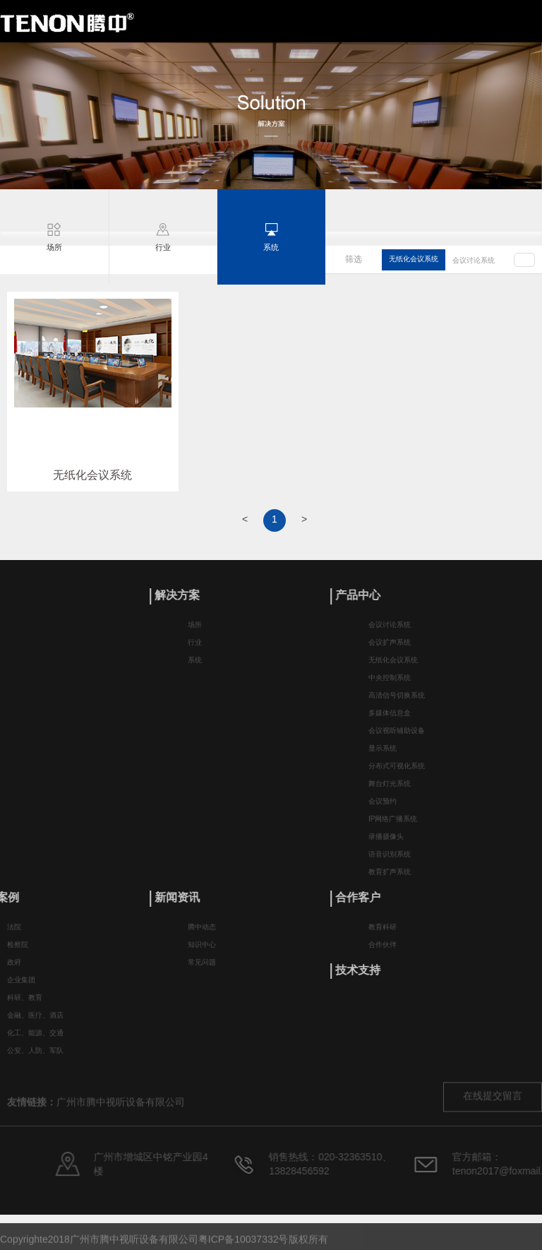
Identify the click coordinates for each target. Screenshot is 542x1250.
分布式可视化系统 (396, 772)
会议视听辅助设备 (396, 737)
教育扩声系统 (389, 878)
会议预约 (382, 807)
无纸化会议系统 (413, 259)
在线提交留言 (492, 1111)
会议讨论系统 (473, 261)
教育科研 (382, 932)
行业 (195, 649)
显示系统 (382, 754)
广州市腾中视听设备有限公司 (120, 1117)
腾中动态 (202, 932)
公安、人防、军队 (35, 1056)
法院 (14, 932)
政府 (14, 968)
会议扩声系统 (389, 649)
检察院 (17, 950)
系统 (195, 666)
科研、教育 (24, 1003)
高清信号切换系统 (396, 702)
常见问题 (202, 968)
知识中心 (202, 950)
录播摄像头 (386, 843)
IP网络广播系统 (392, 825)
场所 (195, 631)
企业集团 (21, 985)
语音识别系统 (389, 860)
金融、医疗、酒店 (35, 1021)
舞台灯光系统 (389, 790)
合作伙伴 (382, 950)
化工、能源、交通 (35, 1038)
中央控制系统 (389, 684)
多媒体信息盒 (389, 719)
